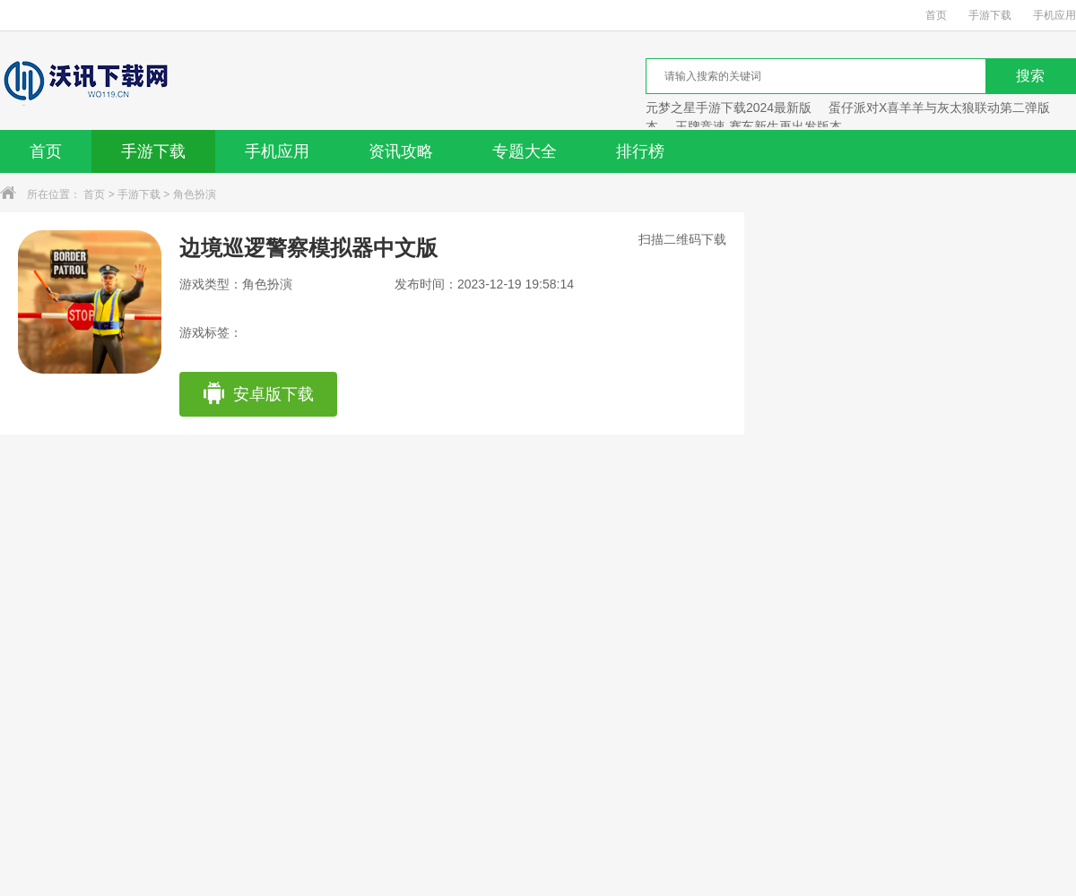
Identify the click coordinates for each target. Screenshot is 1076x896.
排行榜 (640, 151)
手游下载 (989, 15)
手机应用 (1054, 15)
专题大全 (524, 151)
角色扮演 (194, 194)
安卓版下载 (258, 394)
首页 (936, 15)
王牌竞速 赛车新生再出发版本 (758, 126)
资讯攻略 (401, 151)
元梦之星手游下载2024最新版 (728, 107)
